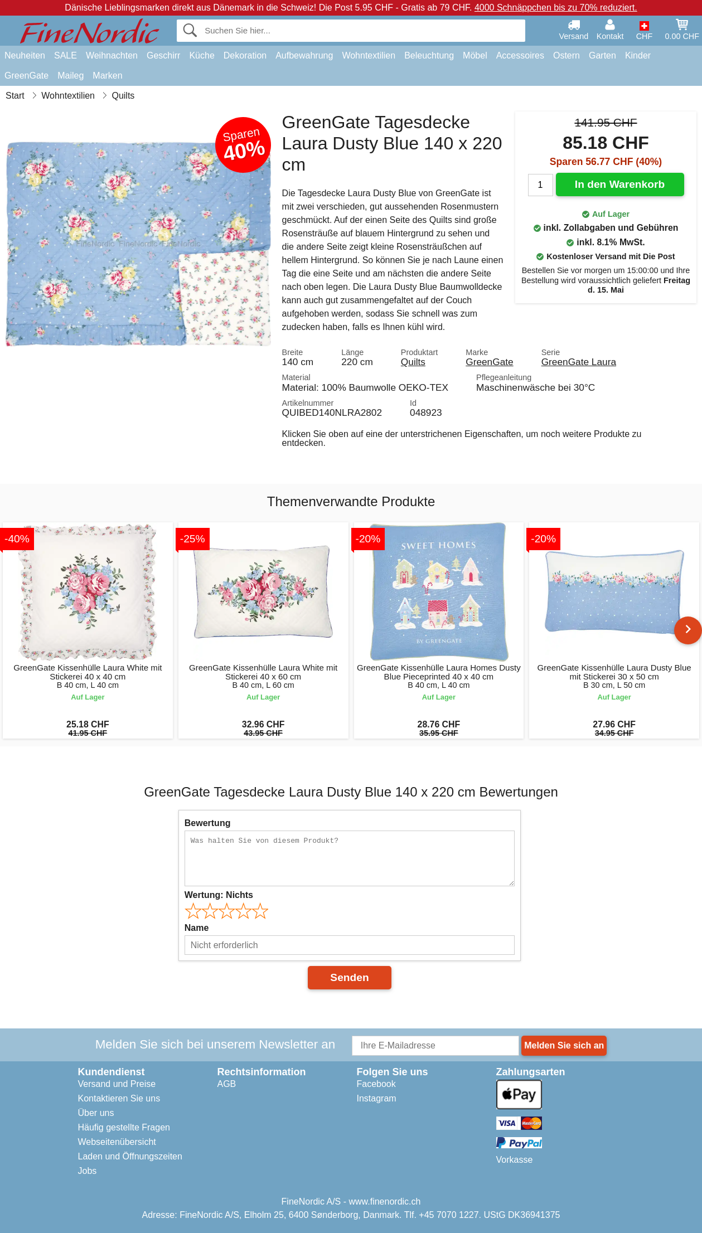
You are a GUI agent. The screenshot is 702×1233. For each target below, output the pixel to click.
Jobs (87, 1171)
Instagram (376, 1098)
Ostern (566, 55)
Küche (201, 55)
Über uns (96, 1113)
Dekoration (245, 55)
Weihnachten (112, 55)
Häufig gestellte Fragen (124, 1127)
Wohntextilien (368, 55)
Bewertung (208, 823)
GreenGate (26, 75)
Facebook (376, 1084)
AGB (226, 1084)
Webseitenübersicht (117, 1142)
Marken (107, 75)
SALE (65, 55)
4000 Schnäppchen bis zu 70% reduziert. (556, 7)
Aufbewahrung (304, 55)
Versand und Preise (117, 1084)
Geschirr (163, 55)
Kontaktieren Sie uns (119, 1098)
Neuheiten (24, 55)
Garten (602, 55)
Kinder (638, 55)
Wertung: (219, 895)
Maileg (70, 75)
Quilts (413, 361)
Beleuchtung (429, 55)
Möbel (475, 55)
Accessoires (520, 55)
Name (197, 928)
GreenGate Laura (578, 361)
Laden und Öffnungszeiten (130, 1156)
